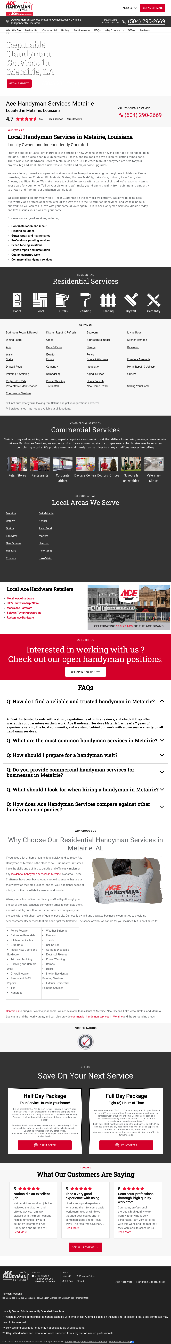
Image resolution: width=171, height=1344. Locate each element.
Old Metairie (46, 513)
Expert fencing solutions (26, 245)
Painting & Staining (17, 374)
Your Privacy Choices (121, 1341)
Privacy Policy (81, 1341)
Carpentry (52, 366)
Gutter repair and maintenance (30, 235)
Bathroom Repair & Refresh (22, 332)
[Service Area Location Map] (118, 542)
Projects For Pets (16, 381)
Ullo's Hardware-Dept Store (22, 603)
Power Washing (55, 381)
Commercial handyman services (31, 259)
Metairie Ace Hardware (20, 598)
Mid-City (11, 551)
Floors (50, 359)
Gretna (10, 528)
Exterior (50, 354)
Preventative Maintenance (21, 386)
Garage (91, 347)
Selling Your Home (138, 386)
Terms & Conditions (97, 1341)
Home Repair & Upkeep (141, 366)
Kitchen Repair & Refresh (61, 332)
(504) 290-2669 (146, 21)
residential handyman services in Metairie (36, 874)
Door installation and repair (28, 226)
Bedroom (92, 332)
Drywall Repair (14, 366)
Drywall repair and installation (30, 250)
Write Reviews (74, 119)
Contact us (12, 1011)
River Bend (45, 528)
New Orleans (13, 543)
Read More (20, 1232)
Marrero (43, 536)
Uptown (10, 521)
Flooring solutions (23, 231)
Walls (9, 354)
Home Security (95, 381)
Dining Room (14, 339)
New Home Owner (97, 386)
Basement (133, 347)
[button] (85, 703)
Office (49, 339)
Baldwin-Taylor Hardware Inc (24, 612)
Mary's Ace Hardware (19, 608)
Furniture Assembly (138, 359)
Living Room (134, 332)
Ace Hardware (124, 1281)
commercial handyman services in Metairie (97, 1016)
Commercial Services (18, 393)
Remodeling (53, 374)
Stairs (9, 359)
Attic (8, 347)
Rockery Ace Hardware (20, 617)
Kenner (43, 521)
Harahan (44, 543)
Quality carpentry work (25, 254)
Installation (93, 366)
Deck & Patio (54, 347)
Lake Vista (45, 558)
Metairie (11, 513)
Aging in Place (95, 374)
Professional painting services (30, 240)
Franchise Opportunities (150, 1281)
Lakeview (11, 536)
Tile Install (52, 386)
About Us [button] (130, 8)
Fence (90, 354)
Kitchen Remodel (137, 339)
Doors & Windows (97, 359)
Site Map (69, 1341)
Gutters (131, 374)
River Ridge (46, 551)
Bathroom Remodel (98, 339)
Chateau (11, 558)
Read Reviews (55, 119)
